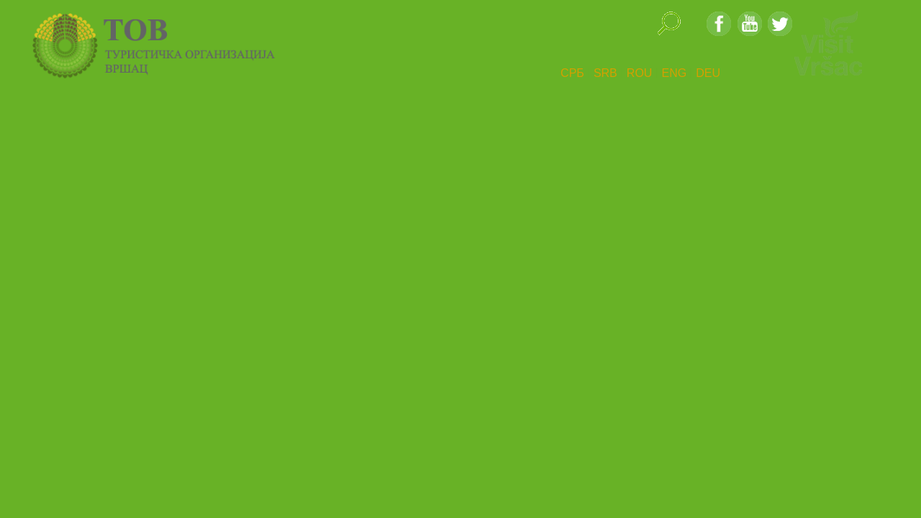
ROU (640, 73)
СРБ (572, 73)
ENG (673, 73)
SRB (605, 73)
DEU (708, 73)
